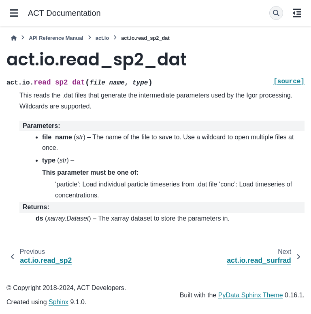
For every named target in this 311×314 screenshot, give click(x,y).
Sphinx (58, 302)
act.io (102, 38)
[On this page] (297, 13)
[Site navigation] (13, 13)
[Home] (14, 38)
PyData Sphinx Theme (250, 295)
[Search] (276, 13)
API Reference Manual (56, 38)
